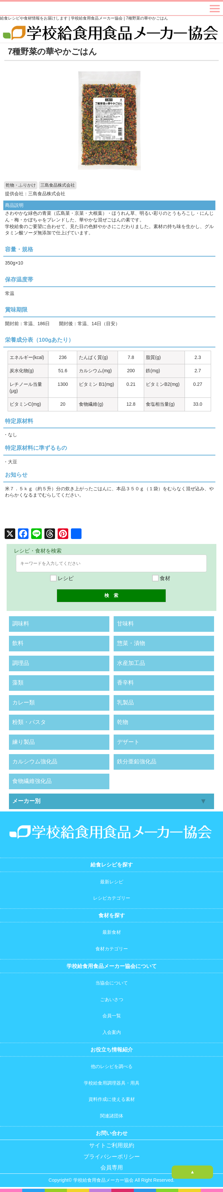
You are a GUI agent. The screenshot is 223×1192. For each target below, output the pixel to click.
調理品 (20, 663)
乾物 (122, 722)
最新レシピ (111, 881)
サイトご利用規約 (111, 1145)
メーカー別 (26, 801)
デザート (128, 742)
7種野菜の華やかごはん (52, 51)
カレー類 (23, 702)
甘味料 (125, 624)
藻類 (18, 683)
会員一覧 (111, 1015)
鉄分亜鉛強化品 (136, 761)
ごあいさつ (111, 999)
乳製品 (125, 702)
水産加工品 (131, 663)
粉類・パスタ (29, 722)
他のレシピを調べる (112, 1066)
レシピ (61, 578)
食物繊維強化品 (32, 781)
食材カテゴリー (111, 948)
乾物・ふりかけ (21, 185)
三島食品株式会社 (57, 185)
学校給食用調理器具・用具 (111, 1083)
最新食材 (111, 932)
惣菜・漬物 (131, 643)
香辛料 (125, 683)
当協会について (111, 982)
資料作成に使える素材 (111, 1099)
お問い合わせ (112, 1133)
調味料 (20, 624)
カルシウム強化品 (34, 761)
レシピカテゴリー (111, 898)
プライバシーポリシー (112, 1157)
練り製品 (23, 742)
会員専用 (111, 1167)
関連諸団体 (111, 1115)
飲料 (18, 643)
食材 (161, 578)
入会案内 (111, 1032)
